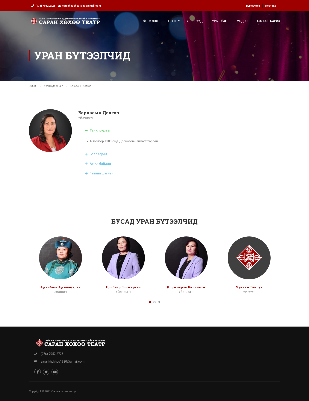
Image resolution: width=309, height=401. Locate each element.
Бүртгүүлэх (253, 5)
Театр (172, 21)
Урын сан (219, 21)
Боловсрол (98, 154)
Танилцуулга (100, 130)
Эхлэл (150, 21)
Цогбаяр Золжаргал (123, 287)
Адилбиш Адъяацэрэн (60, 287)
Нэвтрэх (270, 5)
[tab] (147, 130)
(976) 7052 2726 (45, 5)
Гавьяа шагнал (102, 173)
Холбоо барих (268, 21)
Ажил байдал (100, 164)
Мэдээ (242, 21)
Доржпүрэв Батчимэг (186, 287)
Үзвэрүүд (195, 21)
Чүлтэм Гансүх (249, 287)
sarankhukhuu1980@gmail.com (81, 5)
